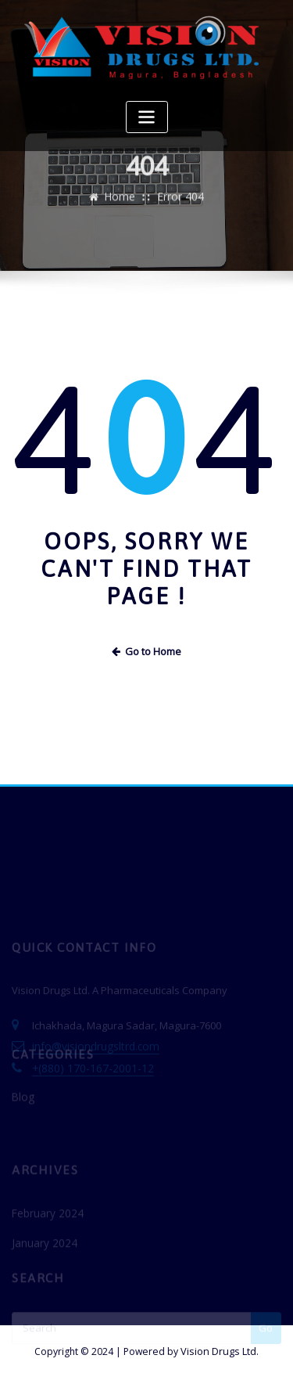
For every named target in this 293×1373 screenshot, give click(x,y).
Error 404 (180, 205)
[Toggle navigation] (147, 117)
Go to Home (147, 650)
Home (122, 205)
